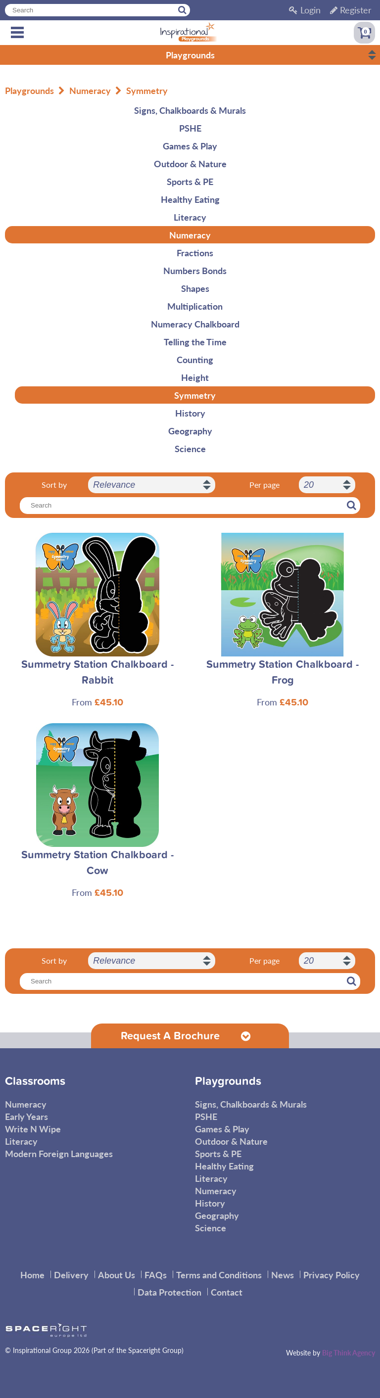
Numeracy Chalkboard (195, 324)
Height (195, 377)
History (190, 413)
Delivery (71, 1274)
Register (351, 9)
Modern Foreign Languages (59, 1153)
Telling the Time (195, 341)
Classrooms (35, 1081)
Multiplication (195, 306)
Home (32, 1274)
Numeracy (90, 90)
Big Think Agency (348, 1352)
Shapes (195, 288)
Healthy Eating (190, 199)
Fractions (195, 252)
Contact (226, 1292)
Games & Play (190, 146)
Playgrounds (29, 90)
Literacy (190, 217)
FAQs (155, 1274)
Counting (195, 359)
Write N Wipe (33, 1128)
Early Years (26, 1116)
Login (305, 9)
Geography (190, 430)
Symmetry (147, 90)
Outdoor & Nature (190, 163)
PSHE (190, 128)
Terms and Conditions (219, 1274)
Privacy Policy (331, 1274)
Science (190, 448)
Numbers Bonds (195, 270)
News (282, 1274)
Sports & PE (190, 181)
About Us (116, 1274)
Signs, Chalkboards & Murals (190, 110)
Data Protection (169, 1292)
